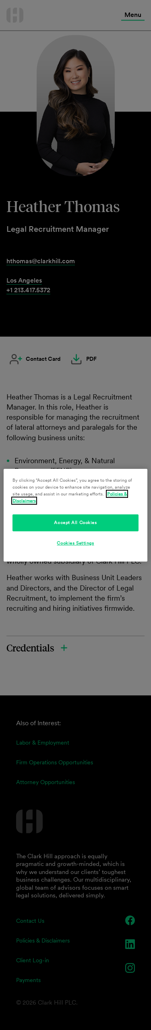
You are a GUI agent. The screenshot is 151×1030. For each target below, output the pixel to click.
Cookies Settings (75, 543)
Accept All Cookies (75, 522)
